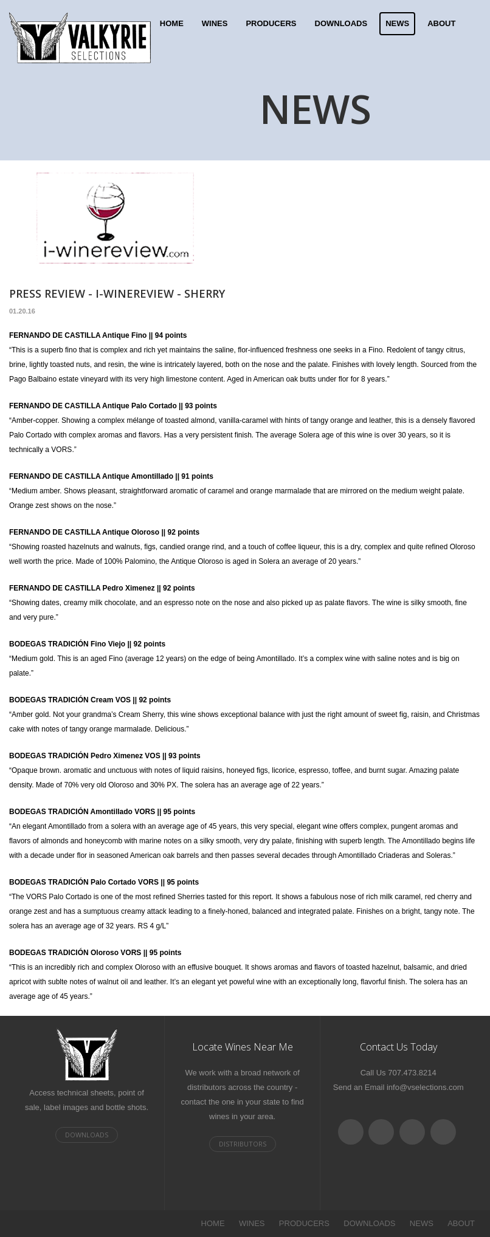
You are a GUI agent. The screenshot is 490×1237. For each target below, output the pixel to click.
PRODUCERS (271, 23)
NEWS (397, 23)
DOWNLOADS (341, 23)
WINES (215, 23)
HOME (172, 23)
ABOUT (441, 23)
